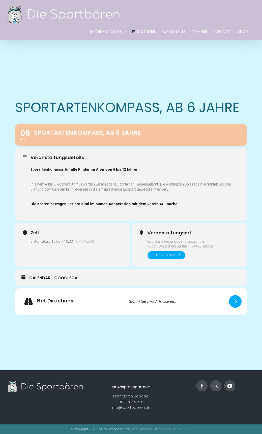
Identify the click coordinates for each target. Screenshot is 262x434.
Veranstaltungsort (169, 233)
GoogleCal (66, 278)
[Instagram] (215, 385)
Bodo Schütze (141, 429)
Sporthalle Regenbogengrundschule (176, 241)
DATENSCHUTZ (181, 429)
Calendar (39, 278)
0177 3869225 (131, 402)
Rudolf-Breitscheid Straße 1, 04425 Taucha (181, 246)
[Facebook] (202, 385)
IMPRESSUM (161, 429)
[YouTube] (229, 385)
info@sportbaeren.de (131, 407)
